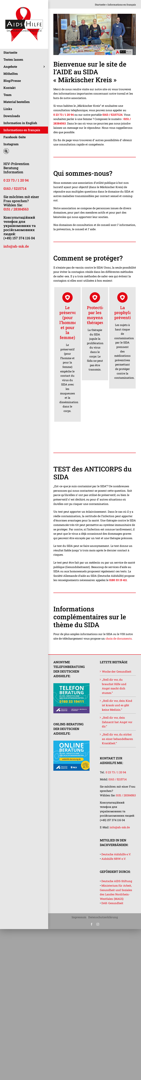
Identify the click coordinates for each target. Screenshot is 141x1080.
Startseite (100, 4)
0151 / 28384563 (16, 209)
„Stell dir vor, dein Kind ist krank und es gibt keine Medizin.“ (117, 705)
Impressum (79, 917)
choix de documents (119, 638)
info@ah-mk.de (16, 246)
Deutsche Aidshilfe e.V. (116, 854)
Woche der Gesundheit (116, 671)
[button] (24, 151)
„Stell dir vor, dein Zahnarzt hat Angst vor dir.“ (117, 722)
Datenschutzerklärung (103, 917)
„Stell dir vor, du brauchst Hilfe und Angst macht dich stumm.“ (114, 686)
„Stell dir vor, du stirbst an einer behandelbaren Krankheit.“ (117, 739)
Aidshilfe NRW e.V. (113, 858)
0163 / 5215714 (14, 188)
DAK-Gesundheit (112, 903)
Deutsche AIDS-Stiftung (116, 881)
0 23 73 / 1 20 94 (16, 180)
